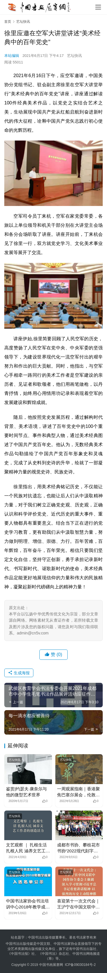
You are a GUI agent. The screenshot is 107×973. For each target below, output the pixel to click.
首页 (7, 22)
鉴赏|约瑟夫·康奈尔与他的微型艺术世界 (26, 791)
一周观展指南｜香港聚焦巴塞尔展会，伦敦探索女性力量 (78, 792)
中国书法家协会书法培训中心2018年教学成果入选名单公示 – (28, 904)
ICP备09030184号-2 (80, 965)
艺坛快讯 (74, 55)
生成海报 (19, 673)
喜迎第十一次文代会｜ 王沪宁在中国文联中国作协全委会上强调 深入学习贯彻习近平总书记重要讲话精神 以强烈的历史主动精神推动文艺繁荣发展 (79, 904)
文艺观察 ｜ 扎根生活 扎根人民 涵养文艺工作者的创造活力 (28, 848)
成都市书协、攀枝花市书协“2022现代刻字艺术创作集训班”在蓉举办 (78, 848)
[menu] (98, 7)
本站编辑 (11, 55)
